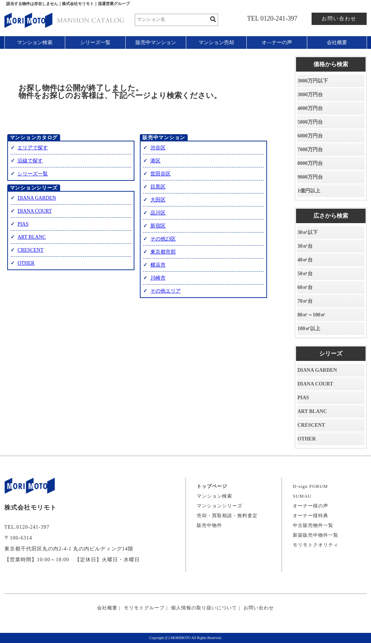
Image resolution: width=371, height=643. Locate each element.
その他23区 (163, 239)
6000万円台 (310, 136)
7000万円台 (310, 149)
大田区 (158, 200)
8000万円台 (310, 163)
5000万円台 (310, 122)
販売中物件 (209, 525)
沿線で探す (30, 160)
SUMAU (302, 496)
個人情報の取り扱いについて (204, 607)
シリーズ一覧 (95, 42)
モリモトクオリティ (315, 545)
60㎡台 (305, 287)
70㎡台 (305, 301)
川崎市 (158, 278)
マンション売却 (216, 42)
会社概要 (337, 42)
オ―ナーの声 (277, 42)
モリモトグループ (144, 607)
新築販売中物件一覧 (315, 535)
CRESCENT (30, 250)
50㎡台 (305, 273)
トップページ (212, 486)
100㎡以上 (308, 328)
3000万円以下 (312, 81)
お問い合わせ (339, 18)
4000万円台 (310, 108)
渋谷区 (158, 147)
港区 (155, 160)
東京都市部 (163, 252)
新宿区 (158, 226)
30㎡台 (305, 246)
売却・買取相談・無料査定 (227, 515)
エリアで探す (32, 147)
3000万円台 (310, 94)
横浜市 (158, 265)
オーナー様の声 (310, 505)
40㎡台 (305, 260)
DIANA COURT (34, 211)
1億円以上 (308, 190)
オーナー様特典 (310, 515)
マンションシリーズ (219, 505)
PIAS (22, 224)
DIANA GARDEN (36, 198)
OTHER (25, 263)
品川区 (158, 213)
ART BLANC (31, 237)
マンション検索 (35, 42)
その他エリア (165, 291)
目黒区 (158, 187)
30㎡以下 (307, 232)
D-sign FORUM (310, 486)
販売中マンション (156, 42)
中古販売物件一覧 (313, 525)
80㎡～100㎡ (311, 315)
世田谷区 (160, 173)
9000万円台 (310, 177)
